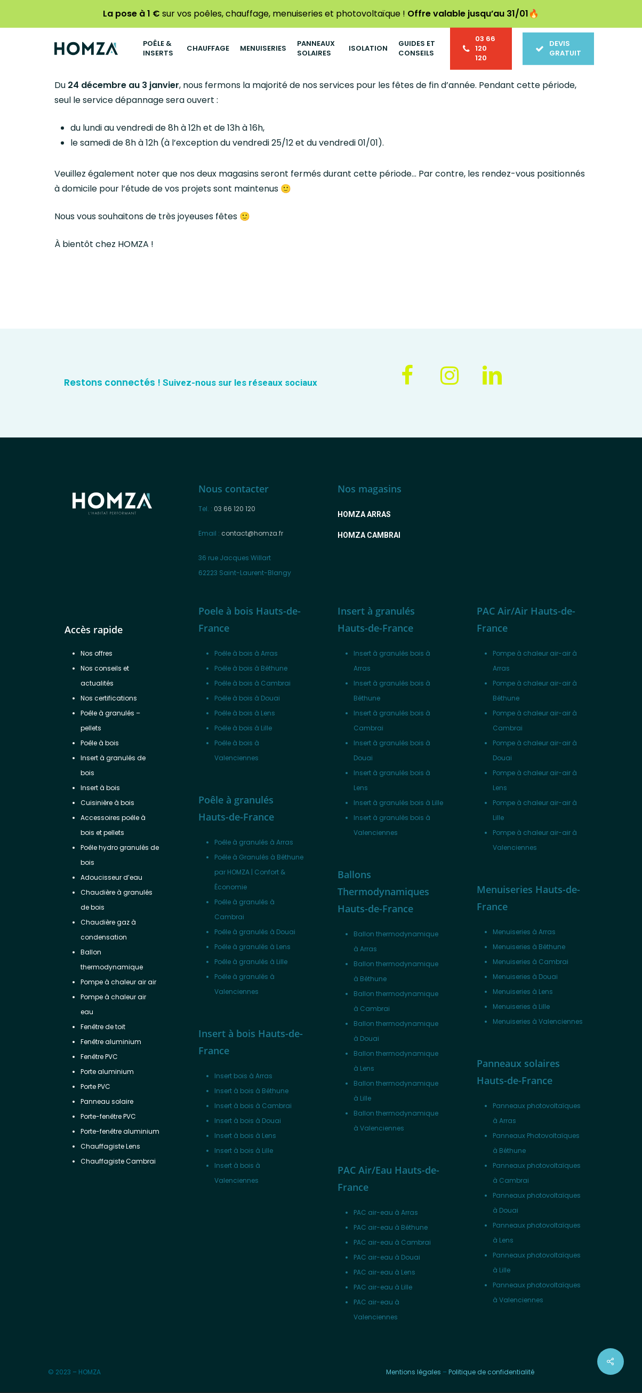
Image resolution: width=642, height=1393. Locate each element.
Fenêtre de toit (103, 1026)
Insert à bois (100, 787)
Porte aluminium (107, 1071)
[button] (364, 514)
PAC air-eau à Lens (384, 1272)
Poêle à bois (100, 742)
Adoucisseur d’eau (111, 877)
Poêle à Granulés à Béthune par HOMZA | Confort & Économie (258, 872)
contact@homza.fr (252, 533)
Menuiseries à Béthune (529, 946)
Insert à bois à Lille (243, 1150)
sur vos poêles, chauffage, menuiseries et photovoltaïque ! (315, 13)
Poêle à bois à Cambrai (252, 683)
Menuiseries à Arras (524, 931)
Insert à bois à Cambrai (253, 1105)
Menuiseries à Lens (523, 991)
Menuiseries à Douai (525, 976)
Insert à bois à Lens (245, 1135)
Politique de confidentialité (491, 1371)
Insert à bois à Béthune (251, 1090)
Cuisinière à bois (107, 802)
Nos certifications (109, 698)
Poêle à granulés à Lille (250, 961)
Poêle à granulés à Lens (252, 946)
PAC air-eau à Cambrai (392, 1242)
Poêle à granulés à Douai (254, 931)
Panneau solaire (107, 1101)
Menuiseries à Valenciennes (538, 1021)
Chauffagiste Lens (110, 1146)
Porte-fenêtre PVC (108, 1116)
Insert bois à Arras (243, 1075)
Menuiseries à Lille (521, 1006)
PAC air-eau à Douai (387, 1257)
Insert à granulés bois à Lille (398, 802)
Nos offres (97, 653)
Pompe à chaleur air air (118, 981)
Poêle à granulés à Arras (253, 842)
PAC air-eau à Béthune (391, 1227)
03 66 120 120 (234, 508)
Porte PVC (95, 1086)
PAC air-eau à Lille (383, 1287)
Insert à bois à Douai (247, 1120)
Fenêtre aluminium (111, 1041)
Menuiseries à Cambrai (530, 961)
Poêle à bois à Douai (247, 698)
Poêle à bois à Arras (246, 653)
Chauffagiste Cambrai (118, 1161)
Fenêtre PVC (99, 1056)
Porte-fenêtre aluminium (120, 1131)
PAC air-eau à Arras (386, 1212)
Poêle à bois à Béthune (250, 668)
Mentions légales (413, 1371)
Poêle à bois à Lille (243, 728)
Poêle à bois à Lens (244, 713)
